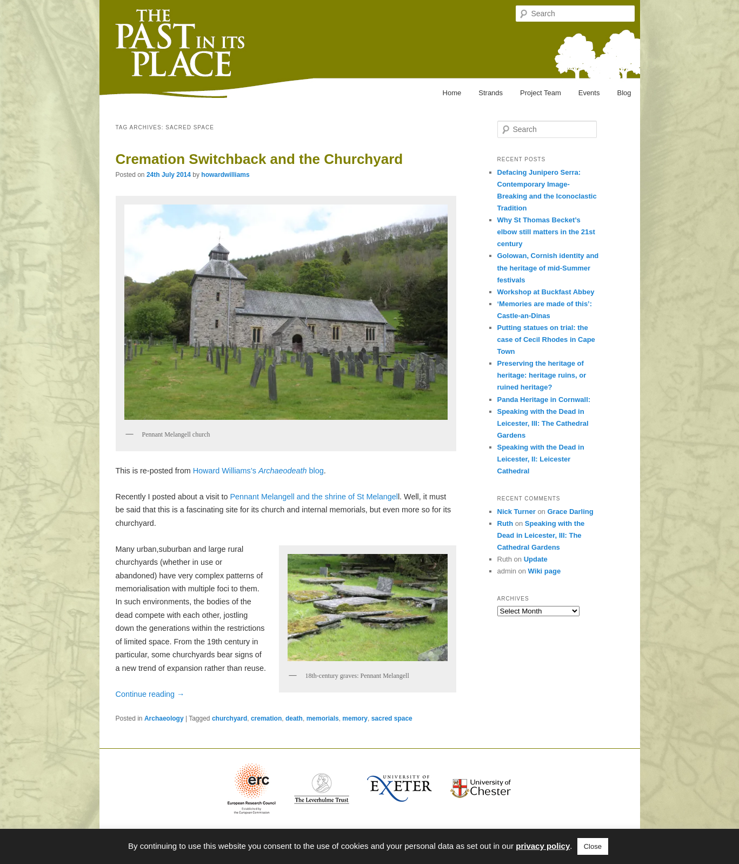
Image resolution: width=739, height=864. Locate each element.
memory (355, 718)
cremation (266, 718)
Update (536, 559)
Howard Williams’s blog (257, 470)
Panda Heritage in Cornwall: (544, 399)
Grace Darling (570, 511)
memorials (323, 718)
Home (452, 93)
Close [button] (593, 846)
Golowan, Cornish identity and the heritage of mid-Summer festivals (548, 267)
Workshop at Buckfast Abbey (546, 292)
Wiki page (544, 571)
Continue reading (150, 694)
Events (589, 93)
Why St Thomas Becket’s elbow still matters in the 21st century (546, 232)
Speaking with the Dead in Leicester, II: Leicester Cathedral (540, 459)
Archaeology (164, 718)
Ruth (505, 523)
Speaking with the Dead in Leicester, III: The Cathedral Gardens (543, 423)
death (294, 718)
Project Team (540, 93)
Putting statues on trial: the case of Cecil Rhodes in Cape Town (546, 339)
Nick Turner (516, 511)
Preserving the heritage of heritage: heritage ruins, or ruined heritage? (542, 375)
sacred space (391, 718)
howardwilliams (225, 175)
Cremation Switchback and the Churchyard (259, 159)
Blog (624, 93)
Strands (490, 93)
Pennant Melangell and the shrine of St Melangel (313, 496)
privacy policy (543, 845)
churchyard (229, 718)
